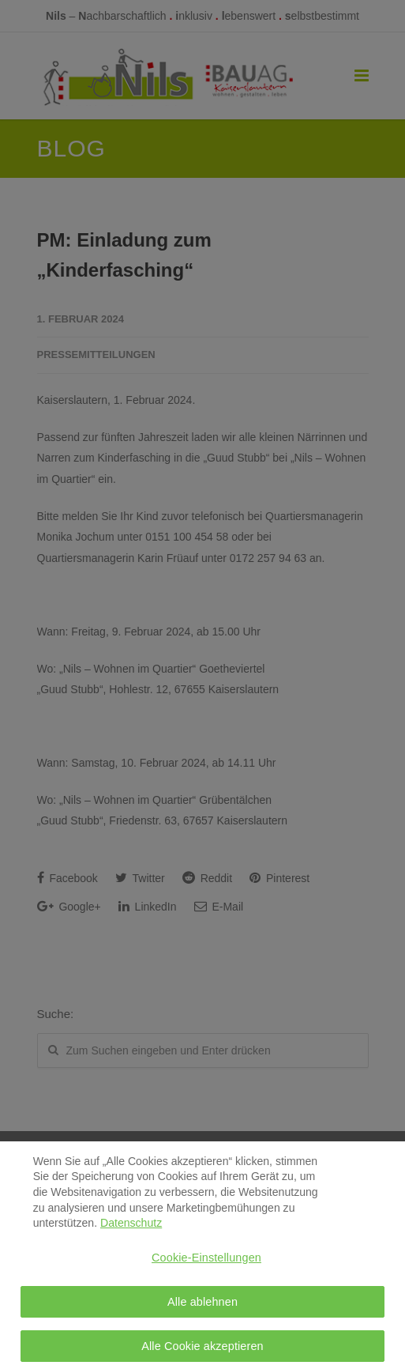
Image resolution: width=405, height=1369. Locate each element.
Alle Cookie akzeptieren (202, 1351)
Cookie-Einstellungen (206, 1263)
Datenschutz (131, 1228)
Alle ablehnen (202, 1306)
